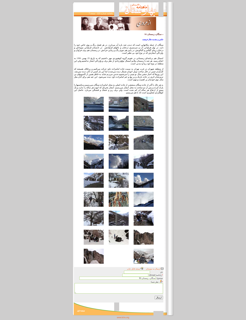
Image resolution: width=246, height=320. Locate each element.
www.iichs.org (123, 317)
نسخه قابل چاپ (135, 269)
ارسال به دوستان (154, 269)
